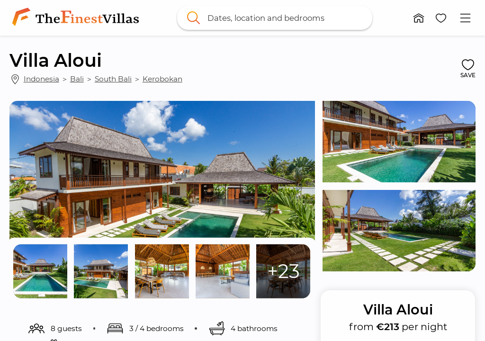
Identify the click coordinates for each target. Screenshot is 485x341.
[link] (77, 18)
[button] (418, 18)
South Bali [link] (113, 78)
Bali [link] (77, 78)
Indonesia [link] (41, 78)
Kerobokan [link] (162, 78)
